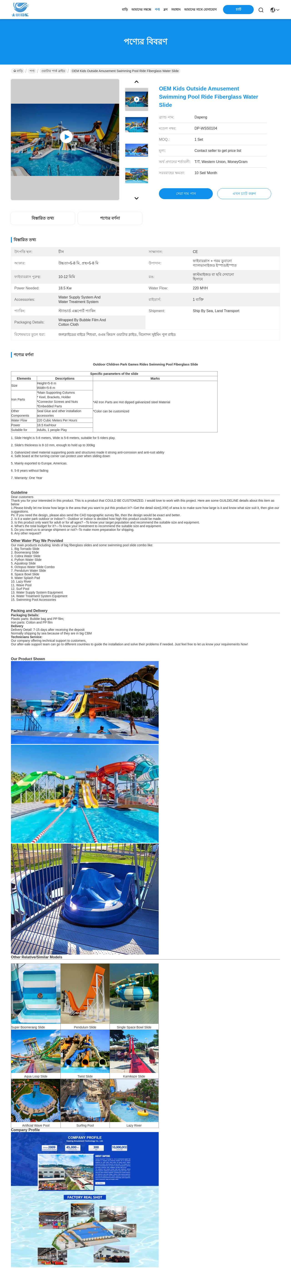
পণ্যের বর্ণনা (110, 218)
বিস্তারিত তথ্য (43, 218)
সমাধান (176, 9)
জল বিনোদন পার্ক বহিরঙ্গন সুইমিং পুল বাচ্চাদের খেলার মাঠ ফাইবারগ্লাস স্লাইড (248, 1155)
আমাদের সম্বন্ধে (141, 9)
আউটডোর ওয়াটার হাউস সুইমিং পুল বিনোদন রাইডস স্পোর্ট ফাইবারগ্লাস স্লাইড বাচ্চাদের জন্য (180, 1155)
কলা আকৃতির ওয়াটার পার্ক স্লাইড (57, 1029)
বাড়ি (125, 9)
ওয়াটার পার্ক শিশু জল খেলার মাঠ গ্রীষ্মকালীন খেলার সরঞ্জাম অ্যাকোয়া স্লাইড (42, 1155)
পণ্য (157, 9)
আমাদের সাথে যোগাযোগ (200, 9)
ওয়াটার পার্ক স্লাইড (53, 71)
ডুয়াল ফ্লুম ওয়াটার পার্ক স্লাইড (115, 1029)
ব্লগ (165, 9)
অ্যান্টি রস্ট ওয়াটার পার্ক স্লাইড (171, 1029)
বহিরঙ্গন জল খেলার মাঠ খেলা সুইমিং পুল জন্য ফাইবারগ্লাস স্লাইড (111, 1155)
